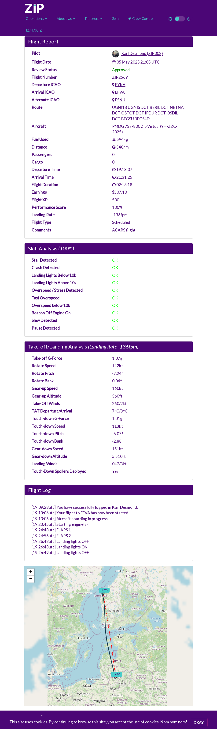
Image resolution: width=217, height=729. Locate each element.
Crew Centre (141, 19)
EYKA (120, 84)
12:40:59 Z (34, 30)
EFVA (120, 92)
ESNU (120, 99)
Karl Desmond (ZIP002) (142, 53)
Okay (199, 722)
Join (115, 19)
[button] (36, 19)
